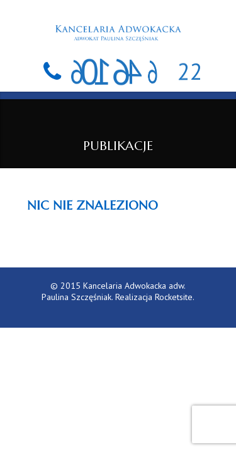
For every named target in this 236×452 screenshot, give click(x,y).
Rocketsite (174, 297)
